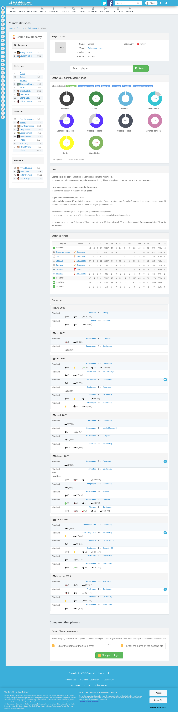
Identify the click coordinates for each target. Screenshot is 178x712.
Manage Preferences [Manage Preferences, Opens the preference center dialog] (158, 707)
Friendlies (127, 86)
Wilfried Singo (26, 101)
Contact (88, 685)
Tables (65, 10)
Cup (97, 86)
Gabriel (23, 122)
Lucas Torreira (26, 133)
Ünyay (22, 73)
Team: (82, 48)
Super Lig (20, 28)
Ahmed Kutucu (26, 168)
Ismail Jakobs (25, 91)
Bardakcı (23, 80)
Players (92, 10)
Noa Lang (24, 143)
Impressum (75, 685)
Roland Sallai (25, 147)
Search (140, 68)
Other (129, 10)
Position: (81, 56)
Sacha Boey (25, 98)
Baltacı (23, 77)
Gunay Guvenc (26, 52)
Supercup (116, 86)
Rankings (105, 10)
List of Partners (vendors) (89, 702)
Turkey (78, 269)
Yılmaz (23, 150)
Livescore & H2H (28, 10)
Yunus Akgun (25, 178)
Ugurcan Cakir (26, 56)
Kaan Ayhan (25, 94)
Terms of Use (70, 680)
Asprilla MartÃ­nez (27, 119)
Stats (43, 10)
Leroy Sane (25, 129)
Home (13, 10)
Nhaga (22, 140)
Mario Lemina (25, 136)
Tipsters (53, 10)
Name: (82, 44)
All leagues (71, 86)
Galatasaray (32, 28)
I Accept (158, 693)
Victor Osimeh (26, 175)
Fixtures (118, 10)
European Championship (143, 86)
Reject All (158, 700)
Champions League (86, 86)
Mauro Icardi (25, 171)
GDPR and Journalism (89, 680)
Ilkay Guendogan (27, 126)
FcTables (88, 673)
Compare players (109, 655)
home (11, 28)
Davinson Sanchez (28, 84)
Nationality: (128, 44)
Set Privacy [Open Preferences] (108, 680)
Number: (81, 52)
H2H (74, 10)
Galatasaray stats (95, 48)
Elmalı (22, 87)
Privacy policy (101, 685)
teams (82, 10)
